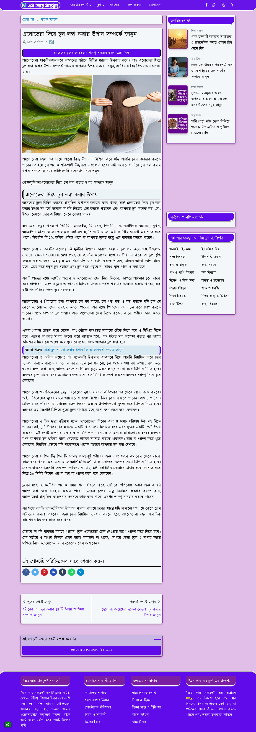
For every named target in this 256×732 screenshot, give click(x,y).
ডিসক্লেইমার (92, 721)
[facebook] (206, 5)
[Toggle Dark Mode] (224, 5)
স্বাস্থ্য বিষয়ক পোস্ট (144, 692)
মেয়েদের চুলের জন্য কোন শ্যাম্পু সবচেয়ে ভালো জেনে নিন (91, 52)
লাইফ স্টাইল (140, 714)
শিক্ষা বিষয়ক (197, 31)
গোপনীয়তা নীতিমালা (98, 707)
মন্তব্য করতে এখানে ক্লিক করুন (91, 650)
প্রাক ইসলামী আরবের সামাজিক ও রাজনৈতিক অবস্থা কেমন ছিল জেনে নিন (211, 42)
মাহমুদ (190, 698)
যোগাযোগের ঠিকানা (97, 700)
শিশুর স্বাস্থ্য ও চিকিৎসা (146, 707)
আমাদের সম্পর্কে (96, 692)
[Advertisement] (201, 177)
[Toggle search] (232, 5)
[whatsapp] (214, 5)
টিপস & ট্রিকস (141, 700)
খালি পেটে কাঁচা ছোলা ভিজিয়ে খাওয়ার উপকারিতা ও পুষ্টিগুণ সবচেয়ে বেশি (210, 127)
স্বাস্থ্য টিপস (196, 59)
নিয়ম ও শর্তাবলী (95, 714)
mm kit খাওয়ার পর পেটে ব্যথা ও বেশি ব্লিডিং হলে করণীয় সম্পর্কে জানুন (212, 70)
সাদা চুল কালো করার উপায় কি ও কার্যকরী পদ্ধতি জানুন (83, 350)
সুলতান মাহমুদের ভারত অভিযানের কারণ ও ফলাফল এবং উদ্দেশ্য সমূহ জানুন (209, 99)
